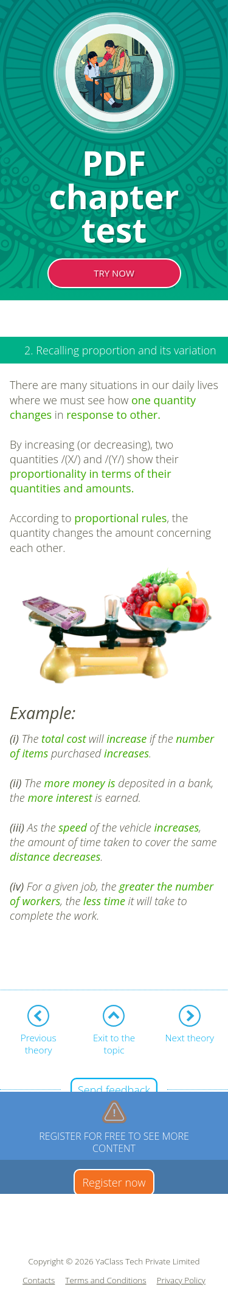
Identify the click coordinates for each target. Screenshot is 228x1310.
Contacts (38, 1280)
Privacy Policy (181, 1280)
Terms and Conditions (105, 1280)
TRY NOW (114, 273)
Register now (113, 1182)
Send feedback (114, 1090)
